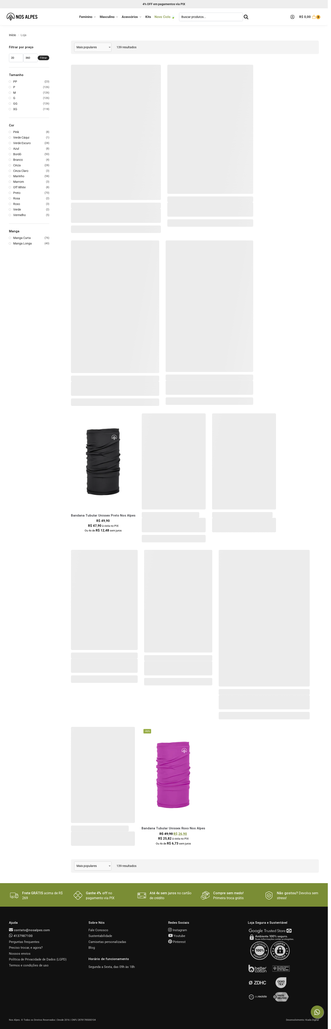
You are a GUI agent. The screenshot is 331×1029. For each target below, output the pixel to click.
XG (15, 109)
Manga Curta (22, 238)
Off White (19, 187)
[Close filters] (50, 43)
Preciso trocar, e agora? (26, 948)
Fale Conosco (98, 930)
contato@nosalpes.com (29, 930)
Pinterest (177, 942)
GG (15, 103)
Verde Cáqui (21, 137)
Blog (91, 948)
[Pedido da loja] (92, 47)
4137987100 (21, 936)
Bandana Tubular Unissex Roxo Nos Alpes (173, 828)
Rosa (16, 198)
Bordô (17, 154)
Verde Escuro (22, 143)
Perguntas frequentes (24, 942)
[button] (310, 16)
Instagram (177, 930)
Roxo (16, 204)
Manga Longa (22, 243)
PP (15, 81)
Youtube (176, 936)
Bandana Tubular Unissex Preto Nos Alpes (103, 515)
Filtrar (43, 57)
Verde (17, 209)
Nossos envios (19, 954)
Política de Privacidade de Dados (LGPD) (37, 959)
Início (12, 35)
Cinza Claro (20, 171)
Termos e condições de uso (29, 965)
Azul (16, 148)
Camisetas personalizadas (107, 942)
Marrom (18, 181)
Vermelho (19, 215)
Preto (16, 193)
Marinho (18, 176)
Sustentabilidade (100, 936)
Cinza (17, 165)
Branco (18, 159)
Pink (16, 132)
